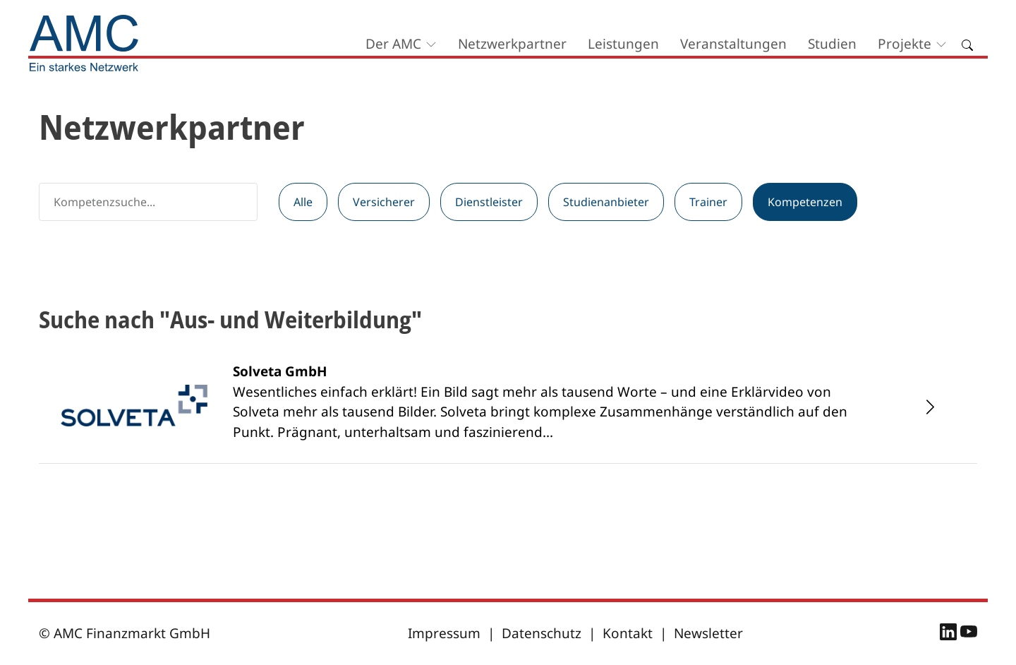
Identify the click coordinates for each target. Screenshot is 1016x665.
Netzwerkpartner (512, 44)
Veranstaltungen (733, 44)
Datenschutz (541, 633)
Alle (303, 202)
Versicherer (384, 202)
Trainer (708, 202)
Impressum (444, 633)
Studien (832, 44)
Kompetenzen (805, 202)
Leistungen (623, 44)
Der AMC (393, 44)
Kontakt (628, 633)
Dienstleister (489, 202)
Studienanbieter (606, 202)
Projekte (904, 44)
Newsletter (708, 633)
